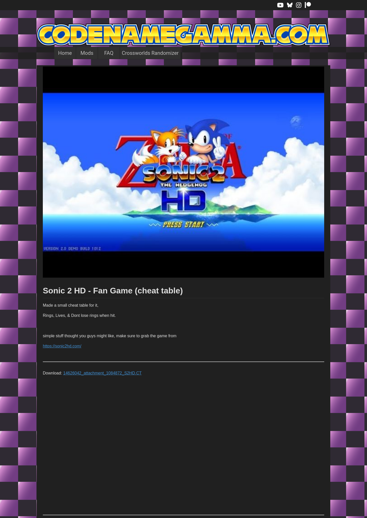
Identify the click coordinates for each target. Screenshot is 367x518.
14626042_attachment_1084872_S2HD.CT (102, 373)
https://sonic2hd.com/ (62, 346)
